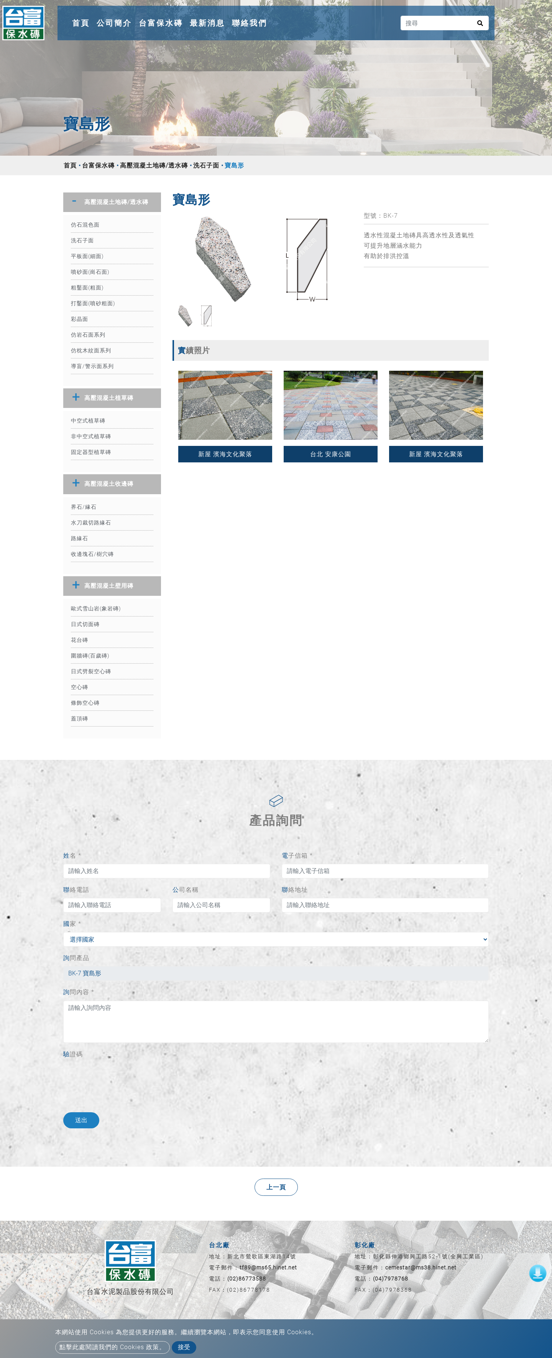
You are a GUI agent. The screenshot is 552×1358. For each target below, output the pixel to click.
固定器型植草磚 (91, 452)
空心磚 (79, 687)
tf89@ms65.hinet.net (268, 1267)
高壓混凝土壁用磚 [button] (108, 585)
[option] (262, 257)
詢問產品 (76, 958)
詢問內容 (78, 992)
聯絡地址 (295, 889)
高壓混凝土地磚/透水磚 (154, 165)
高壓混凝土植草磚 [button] (108, 398)
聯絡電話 (76, 889)
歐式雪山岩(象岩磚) (96, 608)
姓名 (72, 855)
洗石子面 (206, 165)
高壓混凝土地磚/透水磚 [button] (116, 202)
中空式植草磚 (88, 421)
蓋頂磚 (79, 718)
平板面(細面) (87, 256)
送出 (81, 1120)
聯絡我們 (249, 23)
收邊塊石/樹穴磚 (92, 554)
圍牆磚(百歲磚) (90, 656)
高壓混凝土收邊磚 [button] (108, 483)
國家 (72, 923)
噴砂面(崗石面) (90, 272)
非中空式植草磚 (91, 436)
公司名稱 (185, 889)
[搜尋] (445, 23)
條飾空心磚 (85, 703)
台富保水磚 (161, 23)
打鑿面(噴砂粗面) (93, 303)
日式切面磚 (85, 624)
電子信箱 (297, 855)
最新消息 (207, 23)
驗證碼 (73, 1054)
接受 (184, 1347)
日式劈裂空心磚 (91, 671)
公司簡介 (114, 23)
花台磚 (79, 640)
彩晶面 (79, 319)
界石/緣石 (84, 507)
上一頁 (276, 1187)
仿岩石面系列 (88, 335)
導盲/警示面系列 (92, 366)
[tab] (112, 202)
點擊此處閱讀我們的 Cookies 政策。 (112, 1347)
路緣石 (79, 538)
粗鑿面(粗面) (87, 287)
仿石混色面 (85, 225)
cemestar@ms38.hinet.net (421, 1267)
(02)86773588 (246, 1279)
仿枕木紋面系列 (91, 350)
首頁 (82, 22)
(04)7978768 (390, 1279)
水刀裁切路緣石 (91, 523)
